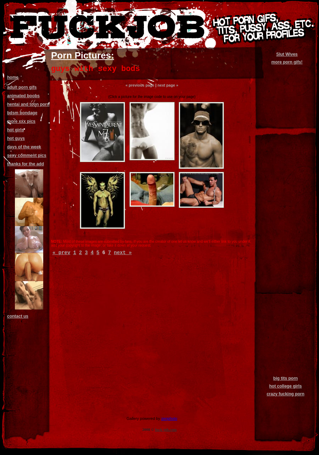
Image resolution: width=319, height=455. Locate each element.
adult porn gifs (22, 87)
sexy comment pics (26, 155)
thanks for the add (25, 163)
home (12, 77)
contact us (17, 316)
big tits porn (285, 378)
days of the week (24, 146)
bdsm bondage (22, 112)
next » (122, 253)
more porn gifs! (286, 62)
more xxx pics (21, 121)
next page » (167, 85)
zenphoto (169, 418)
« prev (61, 253)
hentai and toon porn (28, 104)
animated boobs (23, 95)
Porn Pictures (81, 55)
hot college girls (285, 386)
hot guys (16, 138)
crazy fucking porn (285, 393)
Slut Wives (287, 54)
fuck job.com (166, 429)
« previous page (139, 85)
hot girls (15, 129)
